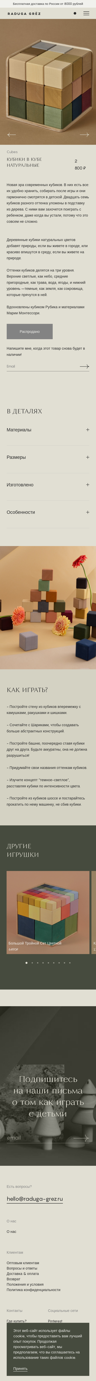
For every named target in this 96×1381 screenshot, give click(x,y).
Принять (20, 1368)
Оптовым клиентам (23, 1263)
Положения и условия (25, 1284)
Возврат (13, 1279)
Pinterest (55, 1321)
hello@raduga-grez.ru (35, 1198)
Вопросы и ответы (22, 1268)
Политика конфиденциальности (33, 1289)
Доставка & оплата (23, 1273)
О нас (11, 1231)
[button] (26, 963)
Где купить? (17, 1321)
